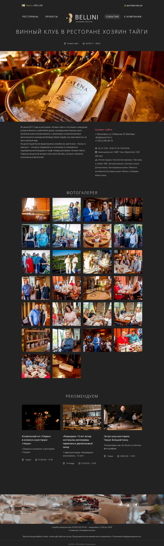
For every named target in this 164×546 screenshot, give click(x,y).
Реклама (57, 514)
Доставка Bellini (92, 509)
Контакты (88, 514)
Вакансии (58, 504)
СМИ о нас (88, 504)
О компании (133, 16)
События (112, 16)
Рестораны (30, 16)
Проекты (51, 16)
